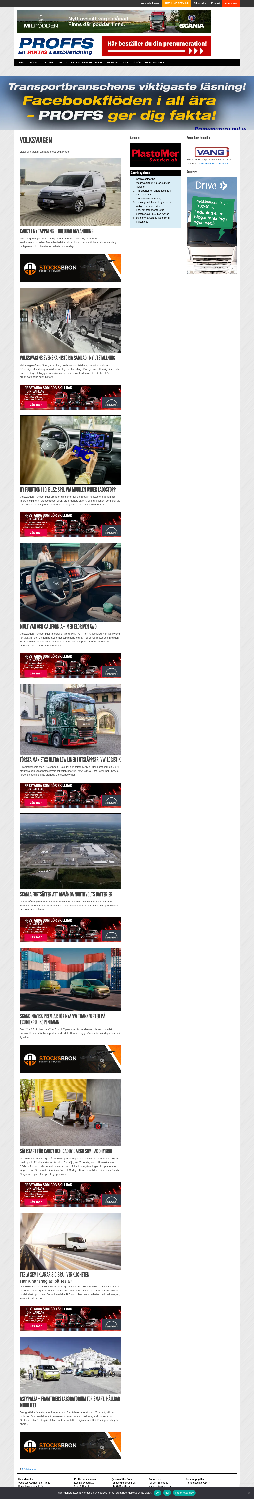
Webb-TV (112, 62)
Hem (21, 62)
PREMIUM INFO (154, 62)
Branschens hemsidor (86, 62)
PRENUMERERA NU (177, 3)
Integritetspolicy (184, 1492)
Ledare (48, 62)
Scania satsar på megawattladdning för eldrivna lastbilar (153, 182)
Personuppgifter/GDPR (198, 1482)
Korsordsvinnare (150, 3)
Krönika (33, 62)
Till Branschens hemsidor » (212, 163)
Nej (167, 1492)
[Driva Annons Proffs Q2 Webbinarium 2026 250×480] (212, 225)
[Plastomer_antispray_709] (155, 154)
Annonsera (231, 3)
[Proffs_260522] (127, 104)
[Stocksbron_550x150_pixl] (70, 267)
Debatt (62, 62)
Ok (157, 1492)
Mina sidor (200, 3)
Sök (137, 62)
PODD (125, 62)
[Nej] (249, 1493)
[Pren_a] (155, 45)
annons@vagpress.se (160, 1486)
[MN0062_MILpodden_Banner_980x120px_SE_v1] (114, 21)
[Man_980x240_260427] (70, 396)
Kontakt (215, 3)
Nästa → (31, 1469)
